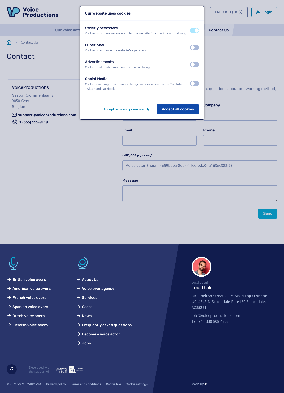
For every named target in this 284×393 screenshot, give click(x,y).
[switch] (194, 30)
